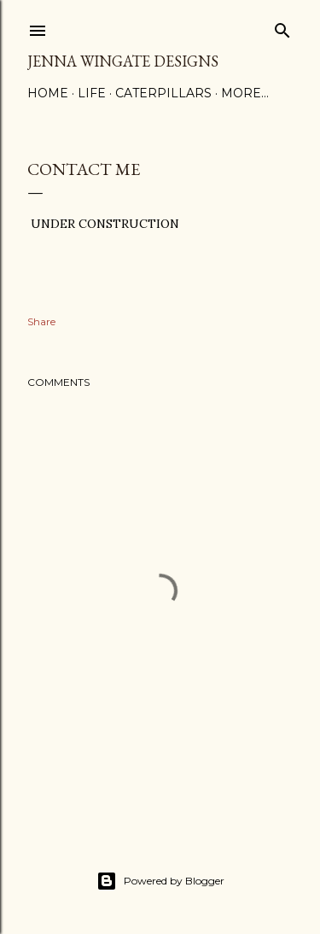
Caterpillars (163, 93)
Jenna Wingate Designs (122, 61)
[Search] (282, 27)
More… (245, 93)
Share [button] (41, 321)
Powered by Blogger (160, 881)
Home (47, 93)
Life (92, 93)
